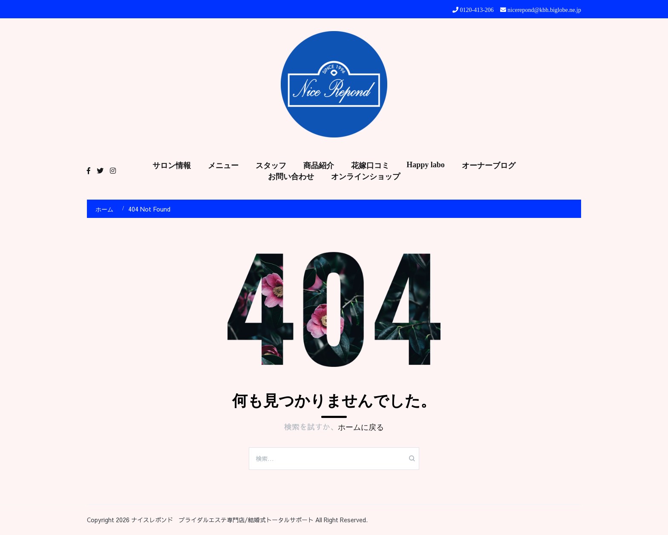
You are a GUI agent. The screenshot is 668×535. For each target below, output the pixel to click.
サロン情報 (172, 165)
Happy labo (425, 164)
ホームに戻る (361, 427)
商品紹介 (318, 165)
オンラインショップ (365, 176)
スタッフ (271, 165)
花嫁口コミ (370, 165)
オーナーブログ (488, 165)
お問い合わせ (291, 176)
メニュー (223, 165)
